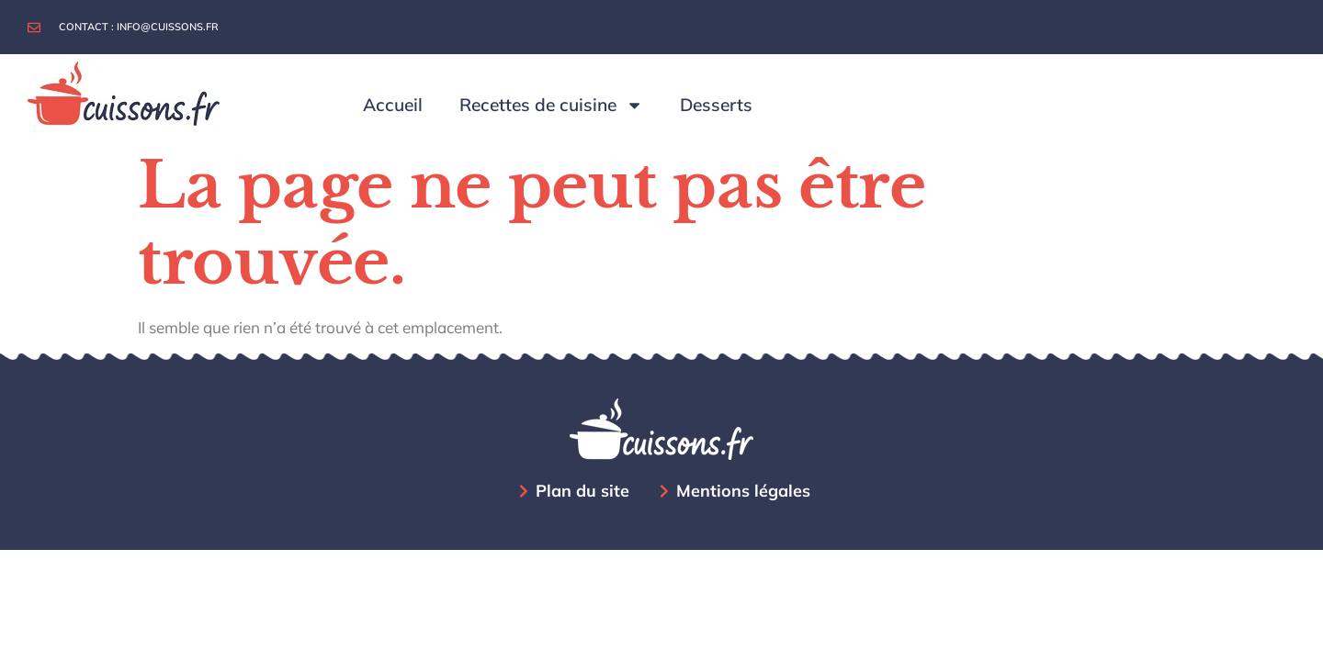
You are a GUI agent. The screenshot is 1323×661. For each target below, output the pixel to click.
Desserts (716, 105)
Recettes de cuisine (551, 105)
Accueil (393, 105)
